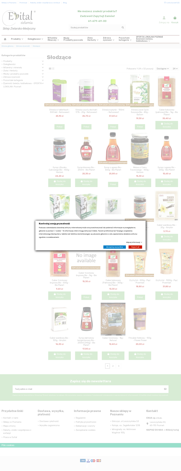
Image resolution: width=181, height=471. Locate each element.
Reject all (135, 247)
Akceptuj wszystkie (114, 247)
